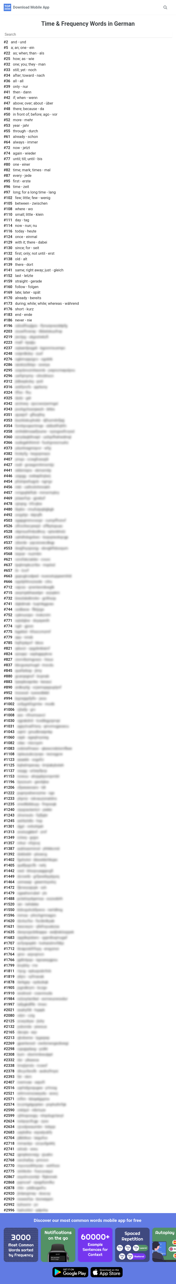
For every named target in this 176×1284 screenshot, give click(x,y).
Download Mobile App (31, 7)
